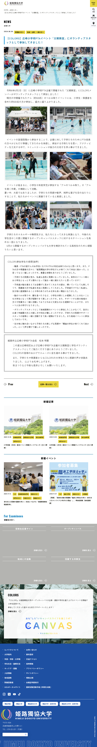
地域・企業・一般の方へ (35, 32)
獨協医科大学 (32, 704)
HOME (6, 10)
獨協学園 (8, 704)
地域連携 (7, 677)
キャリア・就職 (10, 668)
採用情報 (29, 664)
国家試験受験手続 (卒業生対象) (38, 687)
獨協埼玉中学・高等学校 (70, 704)
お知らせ (13, 10)
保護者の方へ (19, 32)
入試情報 (7, 673)
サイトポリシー (32, 673)
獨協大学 (19, 704)
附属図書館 (8, 682)
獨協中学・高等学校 (49, 704)
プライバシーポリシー (35, 668)
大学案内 (7, 654)
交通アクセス (31, 659)
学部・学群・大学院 (12, 659)
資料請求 (29, 654)
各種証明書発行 (32, 682)
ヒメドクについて (11, 650)
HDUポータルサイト (12, 687)
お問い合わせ (31, 650)
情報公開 (29, 677)
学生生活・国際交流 (12, 664)
